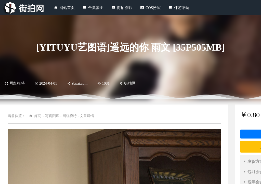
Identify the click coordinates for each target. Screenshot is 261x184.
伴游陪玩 (181, 8)
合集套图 (95, 8)
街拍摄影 (124, 8)
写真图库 (52, 116)
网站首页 (67, 8)
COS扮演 (153, 8)
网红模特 (15, 83)
